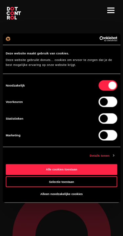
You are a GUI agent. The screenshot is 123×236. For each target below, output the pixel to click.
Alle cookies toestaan (61, 169)
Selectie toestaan (61, 181)
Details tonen (100, 155)
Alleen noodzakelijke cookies (61, 194)
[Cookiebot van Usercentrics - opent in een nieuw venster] (89, 39)
